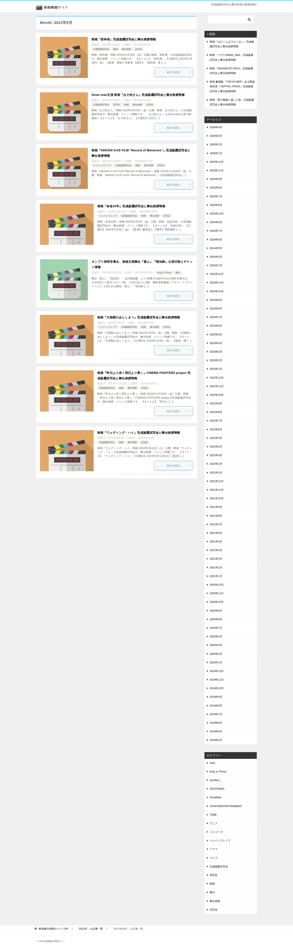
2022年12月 (217, 377)
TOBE (213, 814)
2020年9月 (216, 610)
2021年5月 (216, 541)
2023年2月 (216, 360)
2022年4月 (216, 446)
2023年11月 (217, 282)
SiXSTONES (217, 788)
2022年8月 (216, 412)
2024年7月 (216, 230)
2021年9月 (216, 506)
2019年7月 (216, 714)
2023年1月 (216, 368)
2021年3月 (216, 558)
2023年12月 (217, 273)
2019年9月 (216, 696)
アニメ (214, 823)
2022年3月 (216, 455)
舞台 (178, 272)
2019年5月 (216, 731)
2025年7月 (216, 196)
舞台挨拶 (126, 49)
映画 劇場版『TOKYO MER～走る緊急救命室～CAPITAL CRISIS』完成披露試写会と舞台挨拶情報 (232, 86)
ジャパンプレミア (102, 165)
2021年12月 (217, 481)
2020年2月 (216, 653)
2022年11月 (217, 386)
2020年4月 (216, 636)
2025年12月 (217, 161)
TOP (53, 928)
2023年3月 (216, 351)
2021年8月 (216, 515)
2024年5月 (216, 248)
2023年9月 (216, 299)
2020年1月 (216, 662)
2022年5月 (216, 438)
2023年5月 (216, 334)
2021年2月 (216, 567)
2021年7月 (216, 524)
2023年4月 (216, 343)
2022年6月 (216, 429)
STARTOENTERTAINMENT (226, 806)
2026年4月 (216, 127)
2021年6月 (216, 532)
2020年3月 (216, 645)
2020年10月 (217, 601)
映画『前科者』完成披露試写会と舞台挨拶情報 (124, 39)
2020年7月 (216, 627)
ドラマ (214, 849)
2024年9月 (216, 222)
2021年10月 (217, 498)
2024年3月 (216, 256)
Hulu (212, 762)
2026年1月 (216, 153)
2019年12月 (217, 671)
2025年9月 (216, 179)
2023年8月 (216, 308)
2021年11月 (217, 489)
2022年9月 (216, 403)
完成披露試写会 (101, 49)
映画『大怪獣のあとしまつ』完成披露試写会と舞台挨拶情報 (138, 317)
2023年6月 (216, 325)
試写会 (138, 49)
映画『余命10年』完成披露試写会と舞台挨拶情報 (131, 206)
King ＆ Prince (164, 272)
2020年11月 (217, 593)
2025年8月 (216, 187)
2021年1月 (216, 576)
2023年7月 (216, 317)
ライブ (214, 857)
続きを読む (179, 72)
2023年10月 (217, 291)
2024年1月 (216, 265)
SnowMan (215, 797)
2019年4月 (216, 739)
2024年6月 (216, 239)
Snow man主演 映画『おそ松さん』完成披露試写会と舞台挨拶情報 (138, 94)
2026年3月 (216, 135)
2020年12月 (217, 584)
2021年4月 (216, 550)
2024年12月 (217, 213)
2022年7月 (216, 420)
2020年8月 (216, 619)
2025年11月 (217, 170)
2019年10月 (217, 688)
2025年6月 (216, 204)
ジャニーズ (216, 831)
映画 (115, 49)
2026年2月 (216, 144)
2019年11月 (217, 679)
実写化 (116, 104)
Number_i (215, 780)
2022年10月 (217, 394)
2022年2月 (216, 463)
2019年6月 (216, 722)
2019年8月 (216, 705)
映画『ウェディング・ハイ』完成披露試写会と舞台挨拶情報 (138, 432)
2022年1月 (216, 472)
